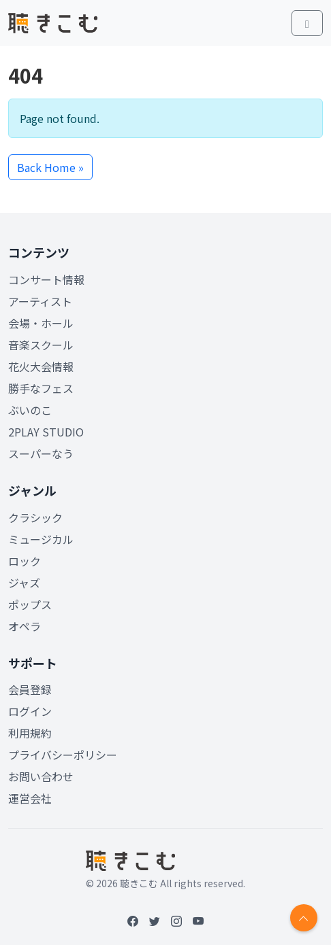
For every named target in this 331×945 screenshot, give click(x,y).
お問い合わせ (41, 776)
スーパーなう (41, 453)
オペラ (24, 626)
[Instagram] (176, 920)
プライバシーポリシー (62, 754)
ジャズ (24, 582)
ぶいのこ (30, 410)
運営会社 (30, 798)
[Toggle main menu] (307, 23)
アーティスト (40, 301)
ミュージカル (41, 539)
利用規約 (30, 733)
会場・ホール (41, 323)
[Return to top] (303, 917)
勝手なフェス (41, 388)
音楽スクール (41, 345)
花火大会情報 (41, 366)
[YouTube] (198, 920)
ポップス (30, 604)
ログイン (30, 711)
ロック (24, 561)
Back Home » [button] (50, 167)
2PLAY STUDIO (46, 432)
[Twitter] (154, 920)
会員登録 (30, 689)
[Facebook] (132, 920)
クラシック (35, 517)
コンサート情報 (46, 279)
